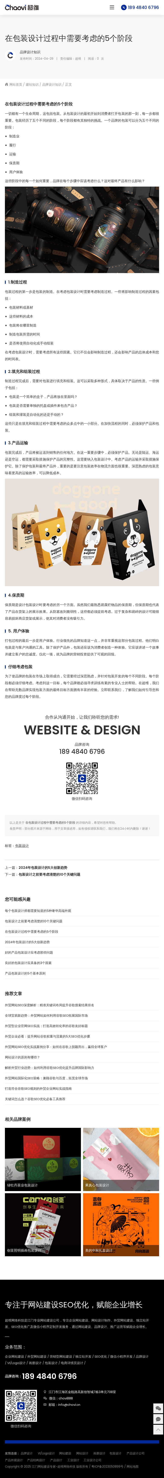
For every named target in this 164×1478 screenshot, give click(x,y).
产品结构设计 (36, 1460)
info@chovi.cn (69, 1404)
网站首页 (15, 84)
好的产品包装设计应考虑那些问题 (29, 952)
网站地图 (133, 1466)
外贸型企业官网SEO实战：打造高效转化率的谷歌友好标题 (46, 1026)
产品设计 (56, 1460)
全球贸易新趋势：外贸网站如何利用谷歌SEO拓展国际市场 (46, 1015)
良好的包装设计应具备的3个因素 (28, 963)
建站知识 (32, 84)
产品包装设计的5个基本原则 (25, 973)
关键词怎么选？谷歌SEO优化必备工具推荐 (35, 1099)
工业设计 (73, 1460)
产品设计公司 (136, 1453)
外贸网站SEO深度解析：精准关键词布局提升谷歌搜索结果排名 (49, 1005)
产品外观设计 (14, 1460)
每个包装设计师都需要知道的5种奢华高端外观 (38, 910)
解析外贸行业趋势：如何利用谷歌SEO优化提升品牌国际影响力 (49, 1067)
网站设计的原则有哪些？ (22, 1057)
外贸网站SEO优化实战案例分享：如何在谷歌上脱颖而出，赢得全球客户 (56, 1047)
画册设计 (99, 1453)
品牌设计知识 (30, 52)
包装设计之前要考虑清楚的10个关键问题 (49, 874)
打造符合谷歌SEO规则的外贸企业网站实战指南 (38, 1088)
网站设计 (82, 1453)
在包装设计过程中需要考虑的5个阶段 (31, 931)
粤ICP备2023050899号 (107, 1466)
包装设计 (22, 845)
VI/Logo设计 (46, 1453)
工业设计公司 (92, 1460)
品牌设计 (27, 1453)
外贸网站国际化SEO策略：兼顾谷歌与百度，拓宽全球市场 (46, 1078)
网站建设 (65, 1453)
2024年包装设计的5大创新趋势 (43, 867)
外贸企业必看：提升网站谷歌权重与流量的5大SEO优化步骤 (47, 1036)
